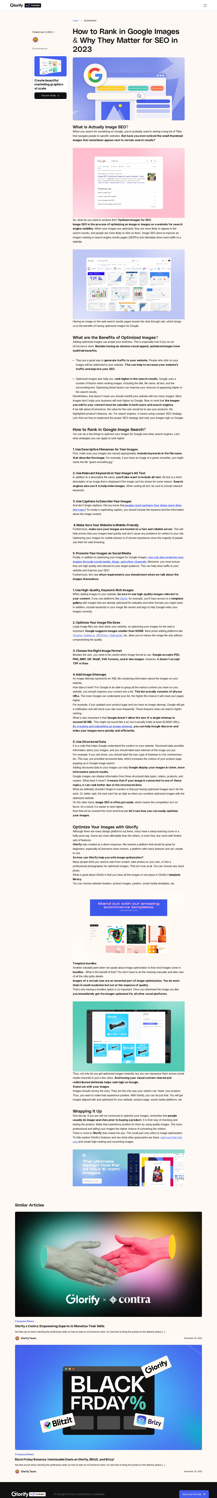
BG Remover (94, 1393)
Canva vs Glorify (134, 1393)
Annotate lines (95, 1400)
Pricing (53, 1386)
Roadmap (17, 1413)
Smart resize (94, 1440)
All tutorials (17, 1386)
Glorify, (123, 598)
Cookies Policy (193, 1492)
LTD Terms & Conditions (141, 1492)
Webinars (16, 1400)
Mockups (92, 1406)
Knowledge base (20, 1393)
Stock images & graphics (100, 1427)
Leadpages (55, 1400)
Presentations (171, 1420)
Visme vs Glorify (134, 1413)
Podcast (16, 1406)
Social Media (170, 1400)
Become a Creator (59, 1435)
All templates (170, 1386)
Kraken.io (89, 635)
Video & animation (97, 1447)
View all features (96, 1386)
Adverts (168, 1406)
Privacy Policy (170, 1492)
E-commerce (170, 1393)
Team (52, 1393)
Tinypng (77, 635)
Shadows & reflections (99, 1420)
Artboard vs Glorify (135, 1386)
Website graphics (173, 1413)
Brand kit (92, 1434)
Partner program (58, 1421)
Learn (76, 20)
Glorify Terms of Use (110, 1492)
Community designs (174, 1427)
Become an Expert (59, 1441)
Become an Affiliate (59, 1428)
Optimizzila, (116, 635)
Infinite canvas (95, 1413)
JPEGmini (102, 635)
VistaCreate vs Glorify (137, 1406)
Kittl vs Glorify (133, 1400)
